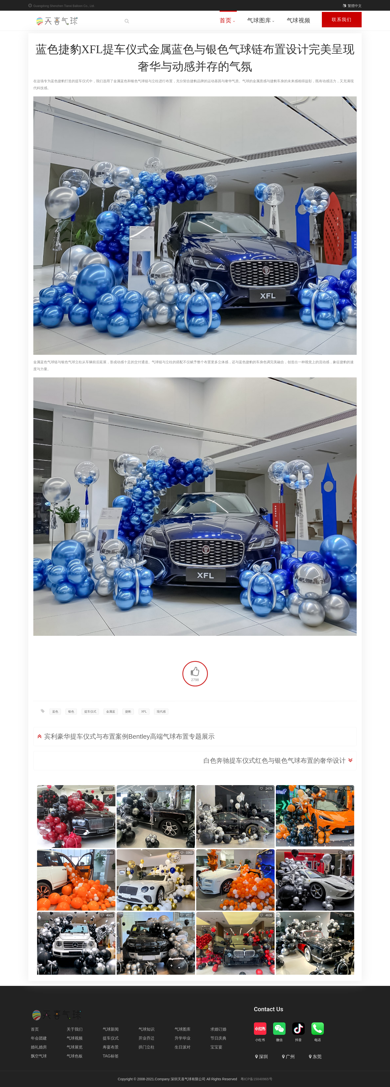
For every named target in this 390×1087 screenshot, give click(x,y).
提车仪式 (90, 711)
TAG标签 (111, 1056)
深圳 (263, 1056)
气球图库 (261, 20)
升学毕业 (183, 1038)
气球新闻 (111, 1029)
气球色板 (75, 1056)
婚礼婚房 (39, 1047)
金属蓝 (110, 711)
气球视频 (298, 20)
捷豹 (128, 711)
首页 (227, 20)
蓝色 (55, 711)
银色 (71, 711)
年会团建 (39, 1038)
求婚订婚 (218, 1029)
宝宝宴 (216, 1047)
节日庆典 (218, 1038)
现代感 (161, 711)
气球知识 (146, 1029)
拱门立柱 (146, 1047)
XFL (144, 711)
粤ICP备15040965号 (256, 1079)
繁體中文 (355, 6)
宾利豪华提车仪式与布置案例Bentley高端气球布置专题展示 (129, 736)
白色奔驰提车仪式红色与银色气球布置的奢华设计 (274, 760)
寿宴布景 (111, 1047)
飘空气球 (39, 1056)
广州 (290, 1056)
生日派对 (183, 1047)
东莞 (317, 1056)
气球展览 (75, 1047)
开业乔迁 (146, 1038)
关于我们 (75, 1029)
